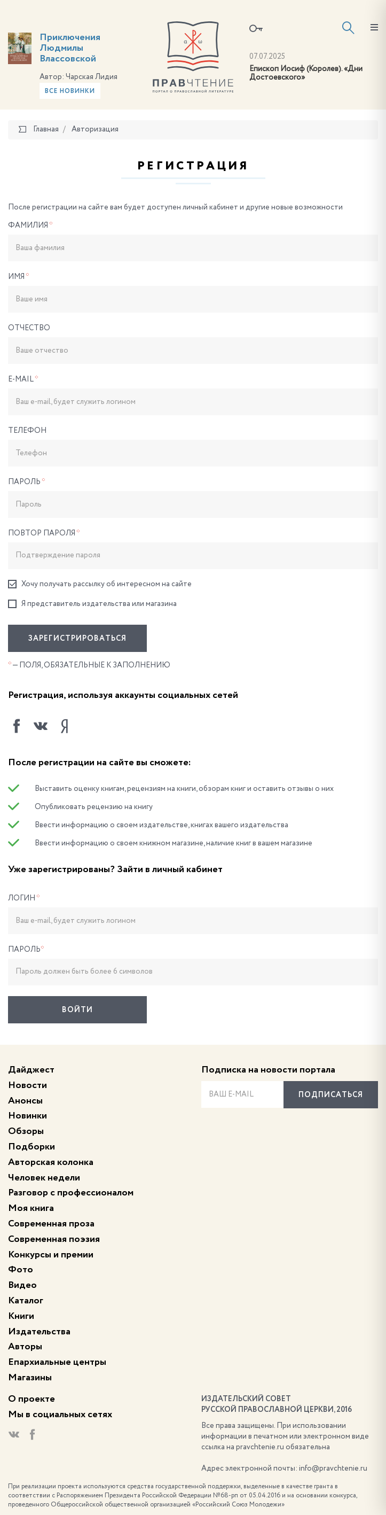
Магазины (30, 1377)
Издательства (39, 1332)
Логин (24, 898)
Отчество (29, 328)
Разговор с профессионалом (70, 1193)
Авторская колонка (50, 1162)
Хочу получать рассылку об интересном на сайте (100, 584)
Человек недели (44, 1178)
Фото (20, 1270)
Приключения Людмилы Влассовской (70, 48)
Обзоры (26, 1131)
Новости (27, 1085)
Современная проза (51, 1224)
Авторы (25, 1346)
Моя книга (31, 1208)
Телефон (27, 430)
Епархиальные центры (57, 1362)
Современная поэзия (54, 1239)
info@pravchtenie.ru (333, 1468)
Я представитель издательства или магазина (92, 604)
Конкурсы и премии (50, 1255)
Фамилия (30, 225)
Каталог (25, 1301)
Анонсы (25, 1101)
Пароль (26, 482)
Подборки (31, 1147)
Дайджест (31, 1070)
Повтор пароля (44, 533)
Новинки (27, 1116)
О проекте (31, 1399)
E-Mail (23, 379)
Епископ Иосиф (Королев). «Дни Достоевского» (306, 73)
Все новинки (70, 91)
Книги (21, 1316)
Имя (18, 277)
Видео (22, 1285)
